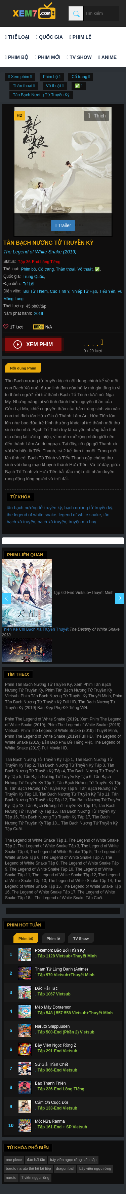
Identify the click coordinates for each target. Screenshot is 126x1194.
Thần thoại (65, 269)
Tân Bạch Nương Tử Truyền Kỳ (41, 95)
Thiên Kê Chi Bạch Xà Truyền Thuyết (35, 629)
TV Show (79, 57)
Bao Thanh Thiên (50, 1083)
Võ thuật (85, 269)
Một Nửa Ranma (50, 1121)
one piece (14, 1160)
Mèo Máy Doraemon (53, 1007)
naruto (11, 1177)
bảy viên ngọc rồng (95, 1168)
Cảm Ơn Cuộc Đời (51, 1102)
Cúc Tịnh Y (60, 291)
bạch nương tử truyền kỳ (89, 507)
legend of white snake (80, 514)
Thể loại (17, 37)
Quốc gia (49, 37)
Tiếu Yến (107, 291)
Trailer (63, 225)
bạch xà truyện (52, 521)
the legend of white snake (31, 514)
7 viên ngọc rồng (35, 1177)
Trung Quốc (33, 276)
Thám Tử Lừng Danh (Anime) (61, 969)
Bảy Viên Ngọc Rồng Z (55, 1045)
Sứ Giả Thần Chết (51, 1064)
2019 (38, 313)
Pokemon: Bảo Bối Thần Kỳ (60, 950)
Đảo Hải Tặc (46, 988)
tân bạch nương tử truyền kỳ (34, 507)
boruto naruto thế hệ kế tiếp (28, 1168)
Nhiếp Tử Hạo (84, 291)
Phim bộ (16, 57)
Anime (107, 57)
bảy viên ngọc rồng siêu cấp (73, 1160)
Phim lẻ (80, 37)
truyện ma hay (82, 521)
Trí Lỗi (28, 284)
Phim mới (47, 57)
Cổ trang (46, 269)
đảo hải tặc (36, 1160)
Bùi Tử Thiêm (36, 291)
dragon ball (65, 1168)
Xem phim (33, 344)
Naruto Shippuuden (52, 1026)
